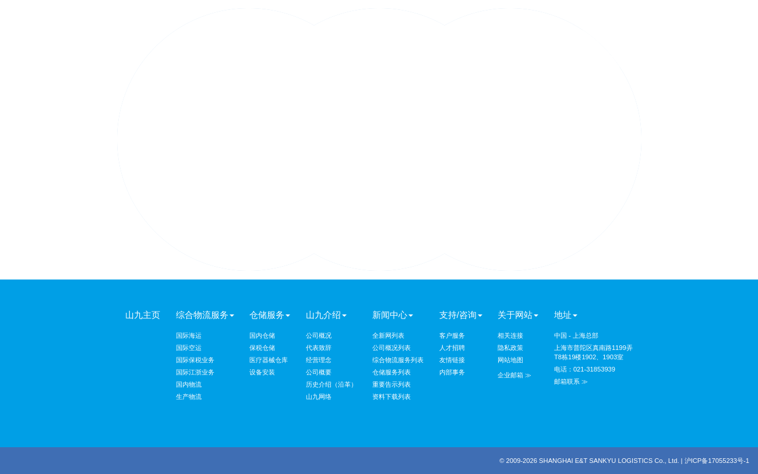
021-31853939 (594, 369)
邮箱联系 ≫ (571, 381)
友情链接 (452, 359)
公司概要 (319, 372)
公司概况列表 (391, 347)
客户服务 (452, 335)
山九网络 (319, 396)
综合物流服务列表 (398, 359)
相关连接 (510, 335)
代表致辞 (319, 347)
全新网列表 (388, 335)
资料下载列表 (391, 396)
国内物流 (189, 384)
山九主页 (142, 315)
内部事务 (452, 372)
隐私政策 (510, 347)
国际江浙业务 (195, 372)
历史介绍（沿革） (331, 384)
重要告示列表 (391, 384)
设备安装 (262, 372)
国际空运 (189, 347)
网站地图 (510, 359)
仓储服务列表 (391, 372)
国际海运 (189, 335)
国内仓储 (262, 335)
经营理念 (319, 359)
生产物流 (189, 396)
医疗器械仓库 (268, 359)
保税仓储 (262, 347)
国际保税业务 (195, 359)
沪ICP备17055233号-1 (717, 460)
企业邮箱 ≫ (514, 375)
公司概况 (319, 335)
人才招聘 (452, 347)
